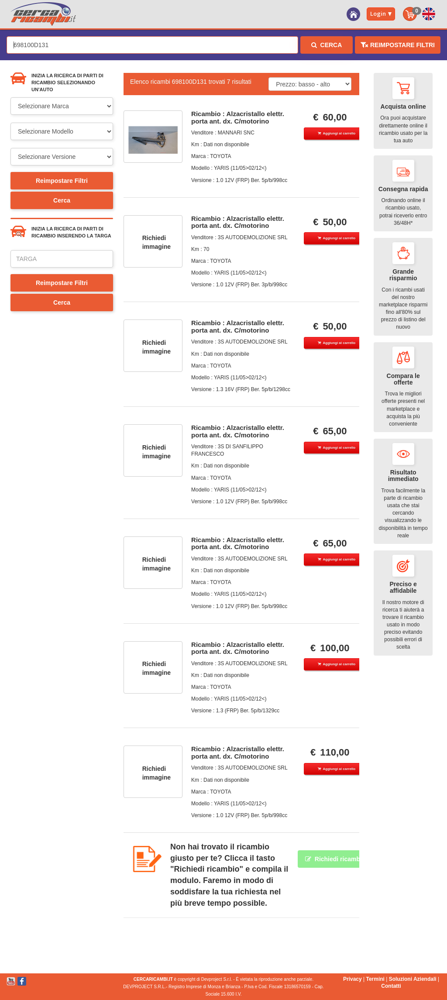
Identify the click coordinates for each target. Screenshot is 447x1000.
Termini (375, 979)
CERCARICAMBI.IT (153, 979)
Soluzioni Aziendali (413, 979)
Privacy (352, 979)
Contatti (391, 986)
